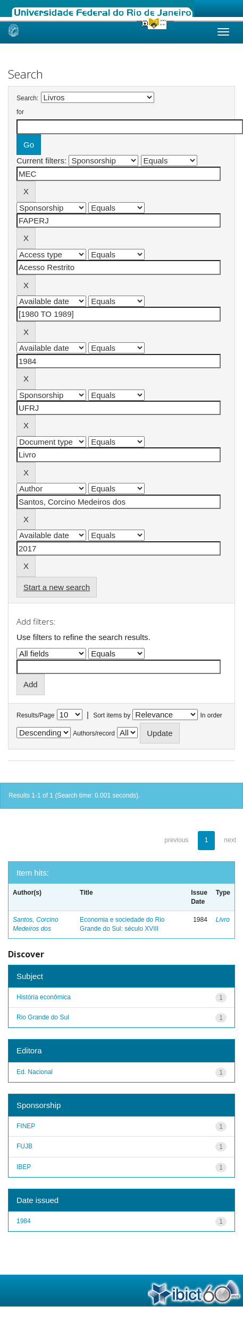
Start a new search (56, 587)
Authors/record (94, 733)
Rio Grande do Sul (42, 1017)
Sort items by (111, 715)
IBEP (23, 1167)
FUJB (24, 1146)
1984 (23, 1221)
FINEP (25, 1126)
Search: (27, 98)
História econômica (43, 997)
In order (211, 715)
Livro (223, 919)
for (20, 112)
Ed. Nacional (34, 1072)
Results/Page (35, 715)
